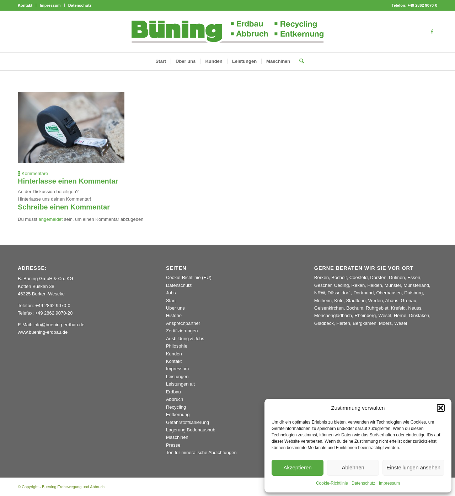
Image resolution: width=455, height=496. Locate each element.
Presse (173, 445)
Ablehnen (353, 467)
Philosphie (176, 346)
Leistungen (177, 376)
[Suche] (299, 61)
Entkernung (178, 414)
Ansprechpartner (183, 323)
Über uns (175, 308)
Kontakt (25, 5)
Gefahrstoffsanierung (187, 422)
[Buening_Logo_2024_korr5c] (228, 31)
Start (171, 300)
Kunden (174, 353)
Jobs (171, 292)
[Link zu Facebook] (432, 31)
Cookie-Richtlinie (332, 483)
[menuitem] (27, 5)
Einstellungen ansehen (413, 467)
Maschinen (177, 437)
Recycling (176, 407)
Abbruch (174, 399)
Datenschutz (363, 483)
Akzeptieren (297, 467)
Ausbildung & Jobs (185, 338)
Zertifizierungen (182, 330)
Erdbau (173, 391)
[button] (440, 407)
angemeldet (51, 219)
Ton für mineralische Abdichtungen (201, 452)
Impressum (389, 483)
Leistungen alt (180, 384)
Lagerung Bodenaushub (190, 429)
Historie (174, 315)
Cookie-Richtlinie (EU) (189, 277)
